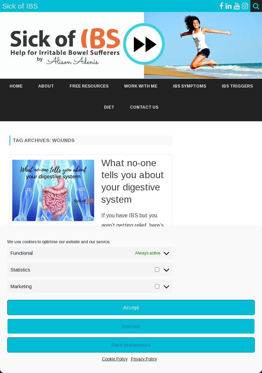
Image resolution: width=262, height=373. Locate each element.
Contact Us (144, 107)
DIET (109, 107)
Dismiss (131, 326)
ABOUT (46, 86)
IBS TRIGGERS (237, 86)
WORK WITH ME (140, 86)
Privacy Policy (144, 359)
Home (16, 86)
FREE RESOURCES (89, 86)
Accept (131, 307)
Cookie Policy (115, 359)
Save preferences (131, 345)
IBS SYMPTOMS (189, 86)
